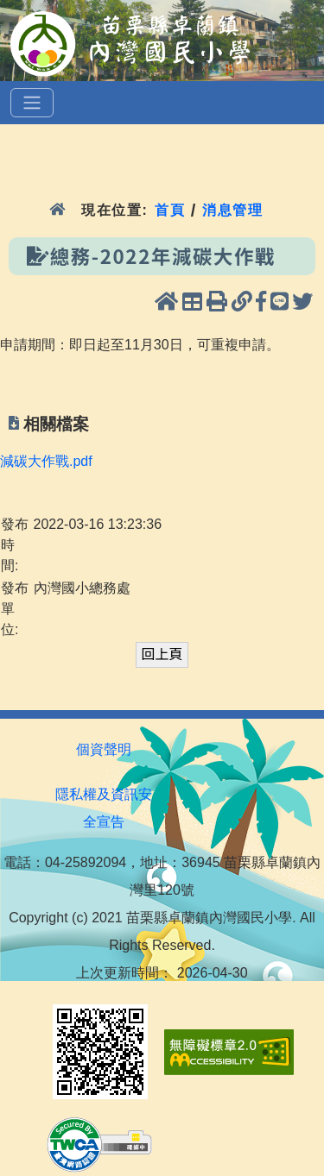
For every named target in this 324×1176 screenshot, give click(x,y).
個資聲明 (103, 749)
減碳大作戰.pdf (46, 461)
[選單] (32, 102)
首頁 (169, 210)
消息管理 (233, 210)
